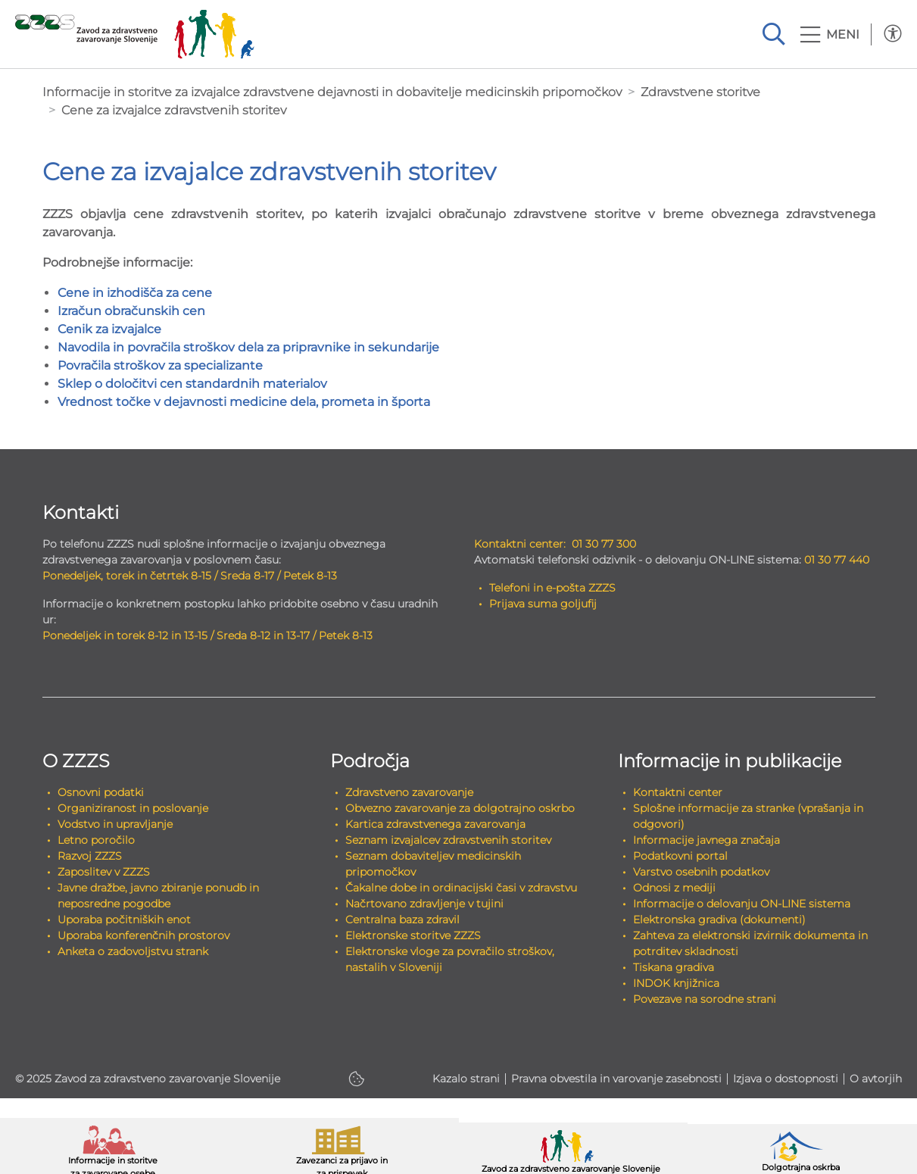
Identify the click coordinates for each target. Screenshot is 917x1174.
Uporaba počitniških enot (124, 919)
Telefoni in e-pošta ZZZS (552, 588)
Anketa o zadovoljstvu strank (133, 951)
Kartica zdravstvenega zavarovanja (435, 824)
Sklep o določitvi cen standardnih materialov (192, 383)
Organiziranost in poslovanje (133, 808)
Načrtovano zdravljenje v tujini (424, 903)
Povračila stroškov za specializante (160, 365)
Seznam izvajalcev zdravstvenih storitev (448, 840)
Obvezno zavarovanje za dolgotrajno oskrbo (460, 808)
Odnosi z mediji (674, 888)
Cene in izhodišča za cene (135, 293)
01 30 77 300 (604, 544)
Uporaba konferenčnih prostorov (143, 935)
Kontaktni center (677, 792)
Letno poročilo (96, 840)
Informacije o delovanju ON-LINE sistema (741, 903)
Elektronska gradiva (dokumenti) (719, 919)
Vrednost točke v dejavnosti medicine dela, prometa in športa (244, 402)
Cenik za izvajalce (109, 329)
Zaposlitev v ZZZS (104, 872)
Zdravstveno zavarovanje (409, 792)
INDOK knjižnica (676, 983)
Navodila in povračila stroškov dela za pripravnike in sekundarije (248, 347)
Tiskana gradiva (673, 967)
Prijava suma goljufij (543, 603)
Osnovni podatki (101, 792)
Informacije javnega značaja (706, 840)
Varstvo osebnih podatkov (701, 872)
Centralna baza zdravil (402, 919)
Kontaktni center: (520, 544)
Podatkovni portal (680, 856)
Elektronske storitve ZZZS (413, 935)
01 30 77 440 (836, 560)
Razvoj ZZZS (90, 856)
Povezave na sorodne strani (704, 999)
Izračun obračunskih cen (131, 311)
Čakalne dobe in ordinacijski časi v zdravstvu (461, 888)
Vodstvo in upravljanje (115, 824)
